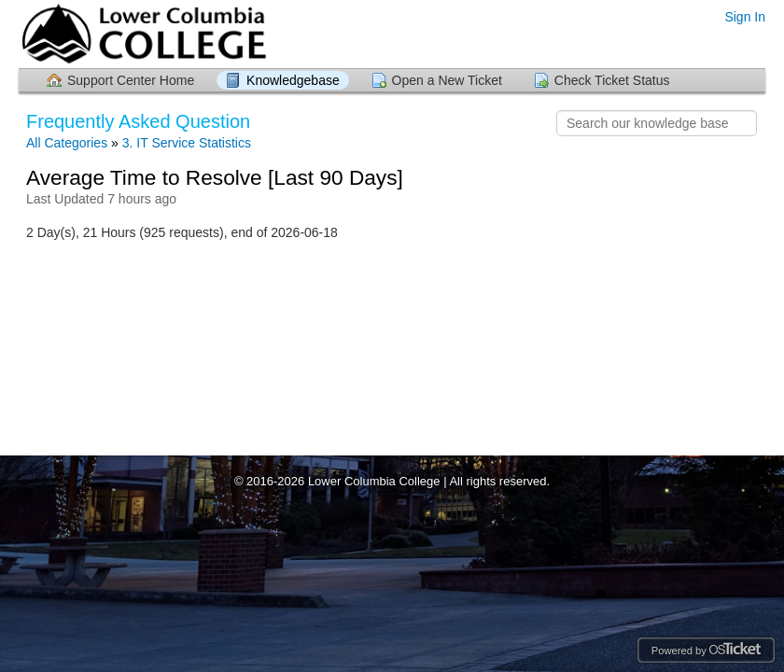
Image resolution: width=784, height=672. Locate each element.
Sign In (744, 16)
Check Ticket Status (612, 80)
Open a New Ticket (447, 80)
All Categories (66, 142)
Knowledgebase (293, 80)
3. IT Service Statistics (186, 142)
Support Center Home (130, 80)
